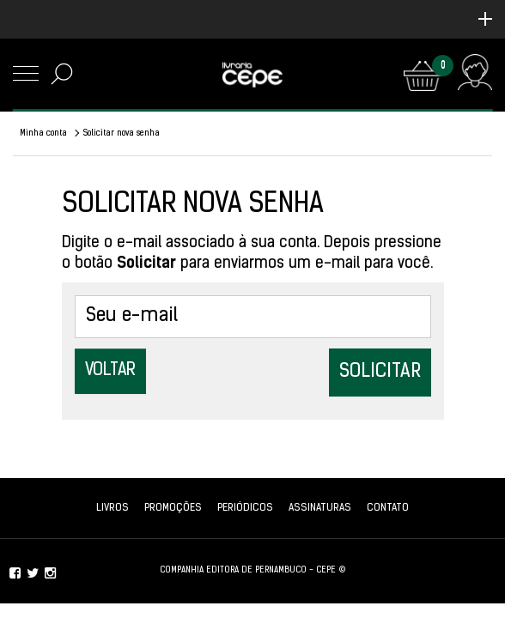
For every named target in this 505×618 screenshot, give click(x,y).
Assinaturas (320, 508)
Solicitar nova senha (121, 133)
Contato (388, 508)
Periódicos (245, 508)
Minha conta (43, 133)
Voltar (110, 370)
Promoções (173, 508)
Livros (112, 508)
